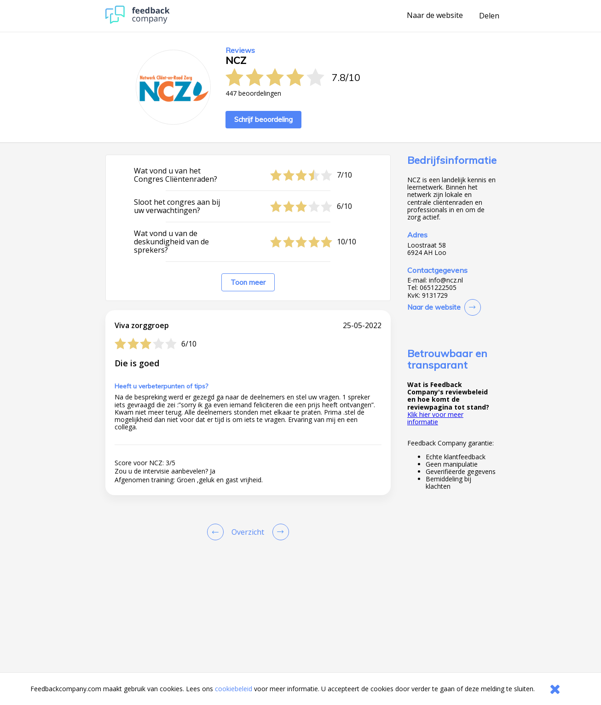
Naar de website (435, 15)
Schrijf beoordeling (263, 119)
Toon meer (248, 282)
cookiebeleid (233, 688)
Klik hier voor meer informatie (435, 418)
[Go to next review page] (279, 532)
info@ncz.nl (446, 280)
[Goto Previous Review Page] (217, 532)
